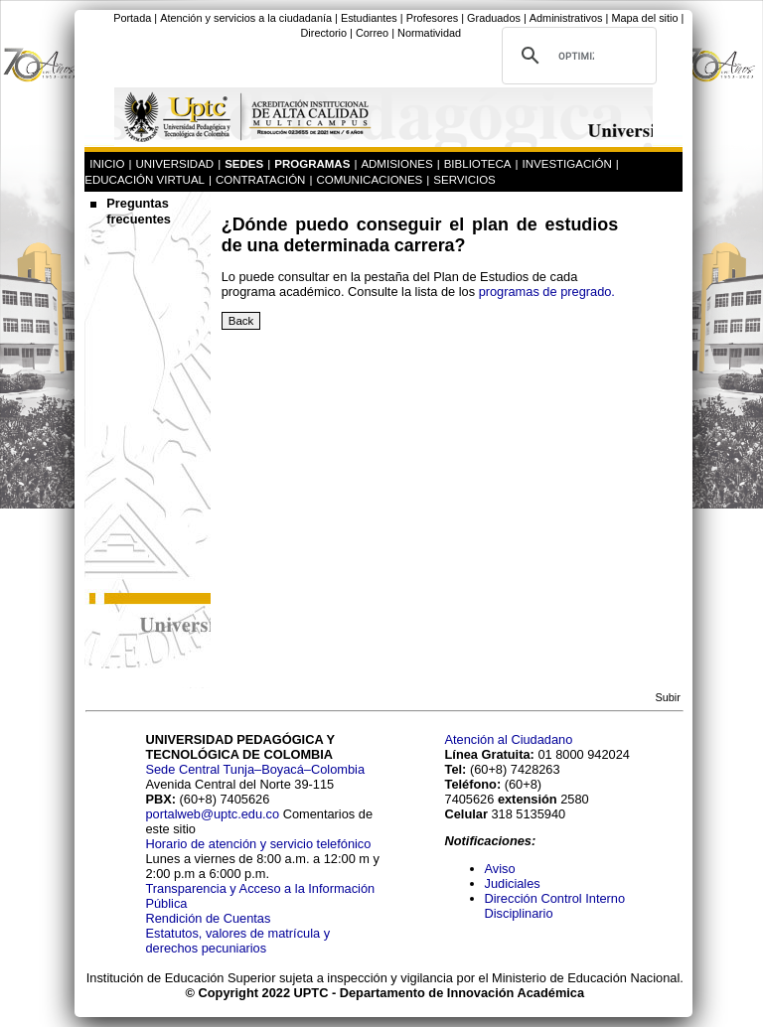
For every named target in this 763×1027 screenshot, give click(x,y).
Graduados (494, 18)
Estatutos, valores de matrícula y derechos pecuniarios (237, 940)
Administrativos (566, 18)
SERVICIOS (464, 180)
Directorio (323, 33)
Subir (667, 697)
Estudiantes (369, 18)
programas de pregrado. (547, 291)
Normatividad (429, 33)
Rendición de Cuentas (207, 918)
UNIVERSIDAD (174, 164)
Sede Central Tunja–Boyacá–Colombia (255, 769)
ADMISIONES (396, 164)
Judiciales (514, 883)
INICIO (106, 164)
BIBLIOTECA (478, 164)
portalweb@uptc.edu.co (213, 814)
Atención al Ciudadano (509, 739)
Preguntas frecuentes (138, 211)
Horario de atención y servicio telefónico (258, 843)
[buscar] (576, 56)
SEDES (244, 164)
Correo (372, 33)
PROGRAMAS (312, 164)
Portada (132, 18)
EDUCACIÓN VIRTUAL (144, 180)
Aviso (500, 868)
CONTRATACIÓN (260, 180)
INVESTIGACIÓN (567, 164)
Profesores (432, 18)
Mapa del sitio (644, 18)
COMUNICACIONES (369, 180)
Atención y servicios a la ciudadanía (246, 18)
